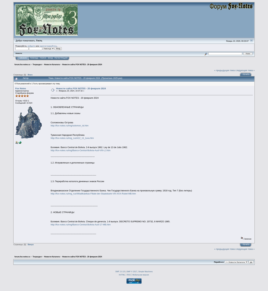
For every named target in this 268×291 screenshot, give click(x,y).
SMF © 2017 (132, 271)
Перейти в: (219, 262)
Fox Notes (20, 88)
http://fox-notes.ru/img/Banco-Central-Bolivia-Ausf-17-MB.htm (81, 224)
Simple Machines (145, 271)
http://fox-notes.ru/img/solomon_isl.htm (70, 125)
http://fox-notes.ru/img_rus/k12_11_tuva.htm (72, 138)
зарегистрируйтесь (48, 46)
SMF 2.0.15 (120, 271)
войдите (31, 46)
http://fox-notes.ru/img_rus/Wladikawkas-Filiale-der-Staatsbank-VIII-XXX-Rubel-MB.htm (93, 193)
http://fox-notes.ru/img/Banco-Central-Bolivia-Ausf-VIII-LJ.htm (80, 150)
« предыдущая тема (224, 70)
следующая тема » (245, 70)
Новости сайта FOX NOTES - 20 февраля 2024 (81, 88)
